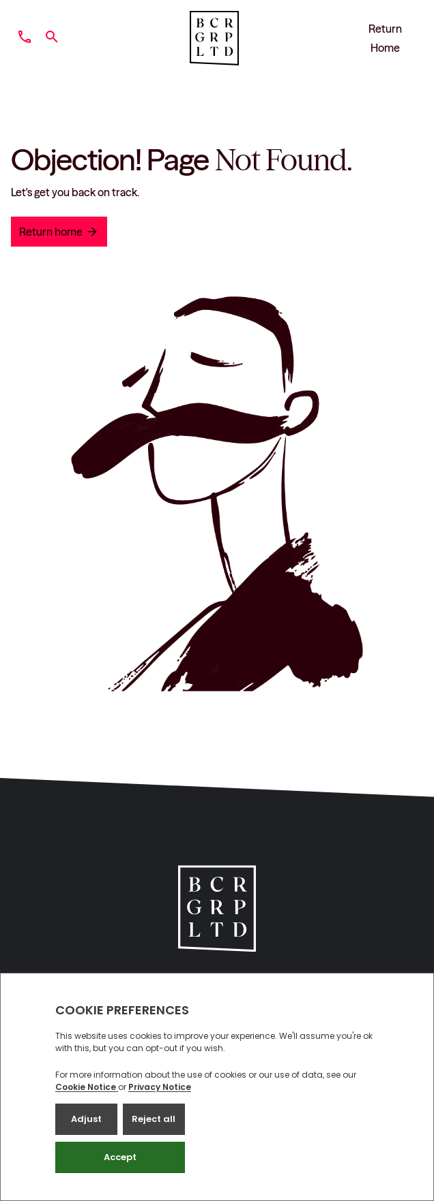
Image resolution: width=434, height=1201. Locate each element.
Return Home (385, 38)
